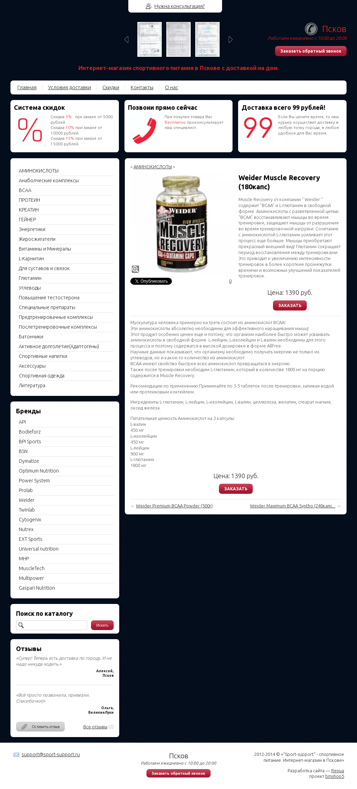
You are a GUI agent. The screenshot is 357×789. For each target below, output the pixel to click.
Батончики (31, 336)
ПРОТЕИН (29, 200)
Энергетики (32, 229)
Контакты (142, 87)
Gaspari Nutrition (37, 588)
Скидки (110, 87)
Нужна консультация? (179, 6)
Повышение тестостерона (49, 297)
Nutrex (26, 529)
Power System (34, 480)
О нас (171, 87)
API (22, 422)
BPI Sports (30, 441)
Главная (27, 87)
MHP (24, 558)
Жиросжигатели (37, 239)
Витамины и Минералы (45, 249)
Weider (27, 500)
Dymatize (29, 461)
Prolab (26, 490)
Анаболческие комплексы (49, 180)
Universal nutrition (39, 549)
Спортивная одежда (41, 375)
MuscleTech (32, 568)
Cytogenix (30, 519)
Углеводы (30, 288)
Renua (337, 770)
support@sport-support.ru (51, 754)
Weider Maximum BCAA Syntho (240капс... (292, 505)
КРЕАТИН (29, 210)
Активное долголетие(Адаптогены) (59, 346)
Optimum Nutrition (39, 471)
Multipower (31, 578)
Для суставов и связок (44, 268)
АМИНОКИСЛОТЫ (39, 171)
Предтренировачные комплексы (56, 317)
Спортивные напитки (43, 356)
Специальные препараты (47, 307)
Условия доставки (69, 87)
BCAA (25, 190)
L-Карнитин (31, 258)
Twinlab (27, 510)
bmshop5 (334, 776)
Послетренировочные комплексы (58, 327)
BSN (23, 451)
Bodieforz (30, 432)
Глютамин (30, 278)
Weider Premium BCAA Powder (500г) (174, 505)
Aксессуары (32, 366)
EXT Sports (31, 539)
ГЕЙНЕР (27, 219)
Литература (32, 385)
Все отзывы (95, 726)
